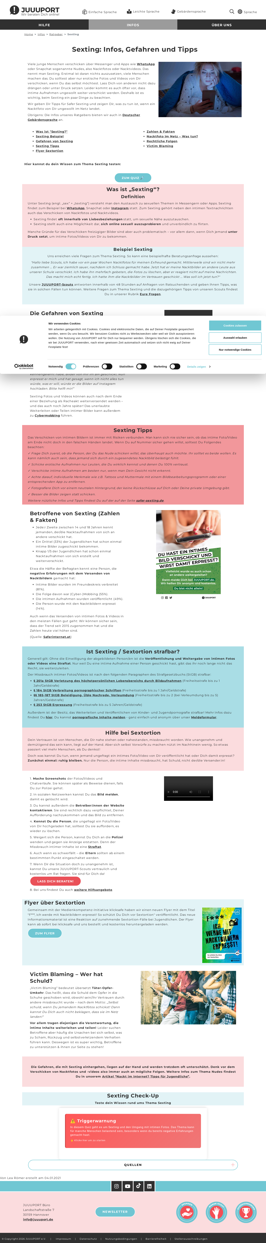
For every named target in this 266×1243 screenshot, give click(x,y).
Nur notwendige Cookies (235, 33)
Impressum (63, 1238)
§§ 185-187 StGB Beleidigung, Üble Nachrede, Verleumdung (84, 695)
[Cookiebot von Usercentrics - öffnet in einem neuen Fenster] (24, 51)
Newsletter (115, 1211)
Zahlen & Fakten (161, 131)
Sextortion (113, 349)
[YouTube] (128, 1186)
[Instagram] (116, 1186)
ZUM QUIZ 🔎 (133, 178)
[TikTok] (139, 1186)
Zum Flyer (45, 933)
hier (49, 717)
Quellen (133, 1165)
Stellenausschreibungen (191, 1238)
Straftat (94, 847)
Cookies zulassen (235, 9)
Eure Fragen (150, 294)
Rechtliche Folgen (162, 141)
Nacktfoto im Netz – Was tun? (172, 136)
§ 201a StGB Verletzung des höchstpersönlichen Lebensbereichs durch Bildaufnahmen (108, 681)
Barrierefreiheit (156, 1238)
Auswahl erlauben (235, 21)
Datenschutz (88, 1238)
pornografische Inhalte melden (99, 717)
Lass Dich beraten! (55, 881)
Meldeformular (203, 717)
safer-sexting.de (150, 500)
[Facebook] (149, 1186)
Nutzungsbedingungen (121, 1238)
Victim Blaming (160, 146)
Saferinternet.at (57, 637)
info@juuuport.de (38, 1219)
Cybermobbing (47, 415)
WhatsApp (146, 64)
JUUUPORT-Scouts (57, 284)
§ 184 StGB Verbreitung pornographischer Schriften (77, 690)
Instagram (120, 208)
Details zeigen (196, 50)
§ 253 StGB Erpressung (53, 705)
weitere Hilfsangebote (93, 890)
